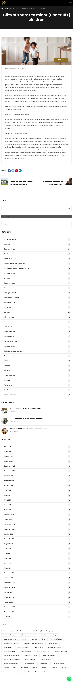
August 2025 (37, 485)
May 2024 (37, 558)
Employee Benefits (37, 293)
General (37, 312)
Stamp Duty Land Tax (37, 375)
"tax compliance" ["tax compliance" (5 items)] (29, 664)
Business (37, 244)
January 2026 (37, 461)
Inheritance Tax (37, 331)
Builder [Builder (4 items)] (35, 668)
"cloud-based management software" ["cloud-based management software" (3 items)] (15, 639)
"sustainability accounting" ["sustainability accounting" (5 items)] (12, 664)
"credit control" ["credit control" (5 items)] (52, 643)
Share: (3, 171)
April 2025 (37, 505)
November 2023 (37, 587)
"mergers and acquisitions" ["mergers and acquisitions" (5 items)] (12, 659)
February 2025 (37, 515)
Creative (37, 278)
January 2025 (37, 519)
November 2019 (37, 607)
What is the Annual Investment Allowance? (26, 419)
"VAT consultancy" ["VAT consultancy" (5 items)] (58, 664)
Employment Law (37, 302)
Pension (37, 366)
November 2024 (37, 529)
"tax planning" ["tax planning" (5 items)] (44, 664)
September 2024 (37, 539)
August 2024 (37, 544)
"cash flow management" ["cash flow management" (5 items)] (27, 635)
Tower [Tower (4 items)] (57, 672)
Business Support (37, 249)
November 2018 (37, 612)
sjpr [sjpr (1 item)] (21, 672)
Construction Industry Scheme (37, 263)
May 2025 (37, 500)
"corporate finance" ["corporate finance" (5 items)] (56, 639)
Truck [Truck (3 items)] (65, 672)
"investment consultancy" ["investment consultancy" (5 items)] (11, 655)
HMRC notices (9, 8)
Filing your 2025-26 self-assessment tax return (28, 429)
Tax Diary (37, 390)
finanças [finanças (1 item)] (54, 668)
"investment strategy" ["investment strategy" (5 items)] (30, 655)
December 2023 (37, 583)
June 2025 (37, 495)
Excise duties (37, 307)
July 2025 (37, 490)
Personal (37, 370)
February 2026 (37, 456)
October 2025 (37, 476)
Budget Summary (37, 239)
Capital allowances (37, 254)
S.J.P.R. (25, 69)
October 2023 (37, 592)
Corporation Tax (37, 273)
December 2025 (37, 466)
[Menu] (70, 3)
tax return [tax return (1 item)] (47, 672)
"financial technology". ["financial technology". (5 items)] (43, 651)
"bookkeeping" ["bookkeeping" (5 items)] (37, 631)
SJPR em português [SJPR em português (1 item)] (33, 672)
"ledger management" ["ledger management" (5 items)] (49, 655)
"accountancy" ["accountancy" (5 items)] (8, 631)
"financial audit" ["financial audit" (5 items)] (38, 647)
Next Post (60, 179)
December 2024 (37, 524)
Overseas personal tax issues (37, 351)
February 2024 (37, 573)
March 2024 (37, 568)
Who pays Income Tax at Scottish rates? (26, 408)
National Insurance (37, 341)
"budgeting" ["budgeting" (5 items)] (49, 631)
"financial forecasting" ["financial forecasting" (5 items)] (54, 647)
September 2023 (37, 597)
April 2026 (37, 446)
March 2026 (37, 451)
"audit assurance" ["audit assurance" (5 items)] (22, 631)
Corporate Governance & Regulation (37, 268)
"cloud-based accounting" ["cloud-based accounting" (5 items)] (48, 635)
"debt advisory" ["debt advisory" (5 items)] (8, 647)
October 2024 (37, 534)
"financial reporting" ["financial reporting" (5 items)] (10, 651)
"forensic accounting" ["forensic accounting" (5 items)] (61, 651)
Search (4, 200)
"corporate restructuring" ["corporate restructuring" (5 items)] (11, 643)
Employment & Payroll (37, 297)
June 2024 (37, 553)
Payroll (37, 361)
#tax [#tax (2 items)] (14, 668)
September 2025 (37, 481)
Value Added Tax (37, 395)
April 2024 (37, 563)
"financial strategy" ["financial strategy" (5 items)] (26, 651)
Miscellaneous (37, 336)
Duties (37, 288)
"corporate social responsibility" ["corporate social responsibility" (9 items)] (33, 643)
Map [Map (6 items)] (14, 672)
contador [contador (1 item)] (44, 668)
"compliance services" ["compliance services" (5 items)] (38, 639)
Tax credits (37, 385)
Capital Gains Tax (37, 259)
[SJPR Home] (3, 3)
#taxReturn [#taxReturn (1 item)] (24, 668)
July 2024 (37, 549)
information (37, 327)
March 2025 (37, 510)
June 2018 (37, 617)
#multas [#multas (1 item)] (6, 668)
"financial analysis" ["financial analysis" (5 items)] (23, 647)
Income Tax (37, 322)
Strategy (37, 380)
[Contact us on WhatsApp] (69, 679)
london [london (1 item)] (64, 668)
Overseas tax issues (37, 356)
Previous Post (13, 179)
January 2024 (37, 578)
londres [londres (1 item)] (6, 672)
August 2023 (37, 602)
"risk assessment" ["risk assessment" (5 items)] (46, 659)
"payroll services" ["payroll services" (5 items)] (30, 659)
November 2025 (37, 471)
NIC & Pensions (37, 346)
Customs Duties (37, 283)
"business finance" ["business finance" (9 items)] (9, 635)
